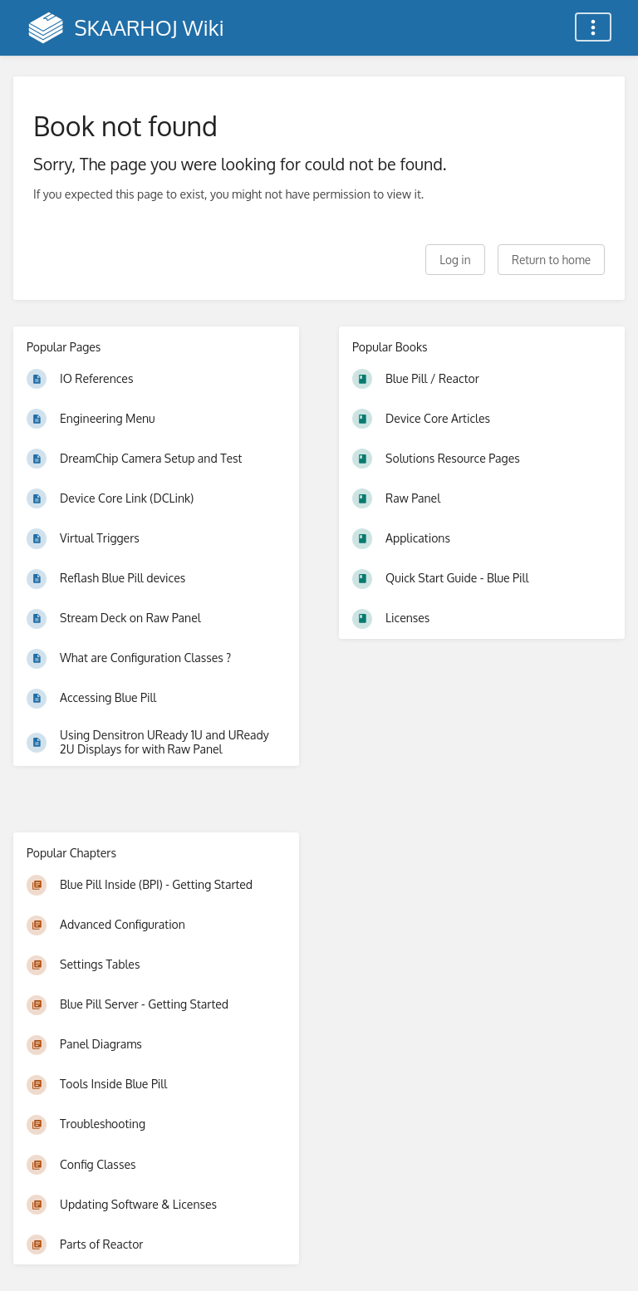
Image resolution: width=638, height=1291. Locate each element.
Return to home (551, 260)
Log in (454, 260)
